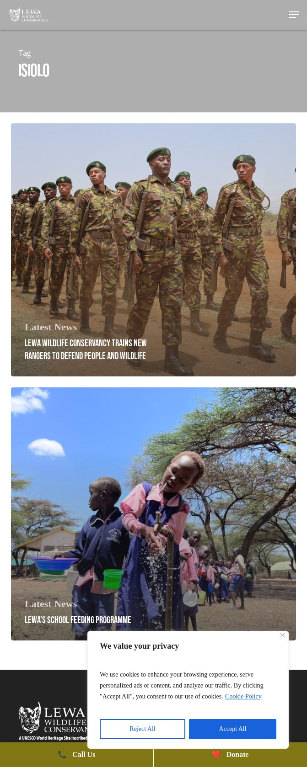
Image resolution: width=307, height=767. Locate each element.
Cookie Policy (243, 696)
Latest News (51, 327)
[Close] (282, 635)
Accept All (232, 728)
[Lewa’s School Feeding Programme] (153, 513)
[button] (294, 14)
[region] (188, 690)
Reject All (142, 728)
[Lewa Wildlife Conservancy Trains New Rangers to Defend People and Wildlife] (153, 249)
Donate (230, 754)
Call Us (76, 754)
